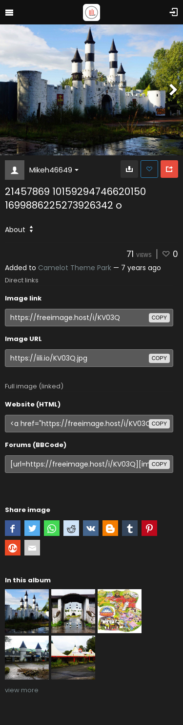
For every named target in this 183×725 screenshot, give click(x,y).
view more (22, 690)
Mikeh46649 (54, 170)
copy (159, 317)
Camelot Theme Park (74, 268)
